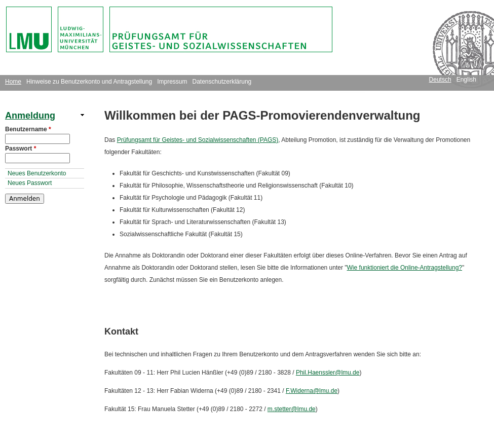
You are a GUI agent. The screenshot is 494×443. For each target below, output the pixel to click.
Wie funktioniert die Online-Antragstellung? (404, 267)
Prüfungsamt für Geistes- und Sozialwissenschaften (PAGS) (198, 139)
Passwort (20, 148)
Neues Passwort (30, 183)
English (466, 79)
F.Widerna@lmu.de (311, 390)
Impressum (172, 81)
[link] (44, 115)
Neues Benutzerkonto (37, 173)
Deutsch (440, 79)
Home (13, 81)
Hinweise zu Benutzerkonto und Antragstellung (89, 81)
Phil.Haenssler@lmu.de (328, 372)
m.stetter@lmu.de (292, 409)
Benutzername (28, 129)
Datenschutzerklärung (222, 81)
